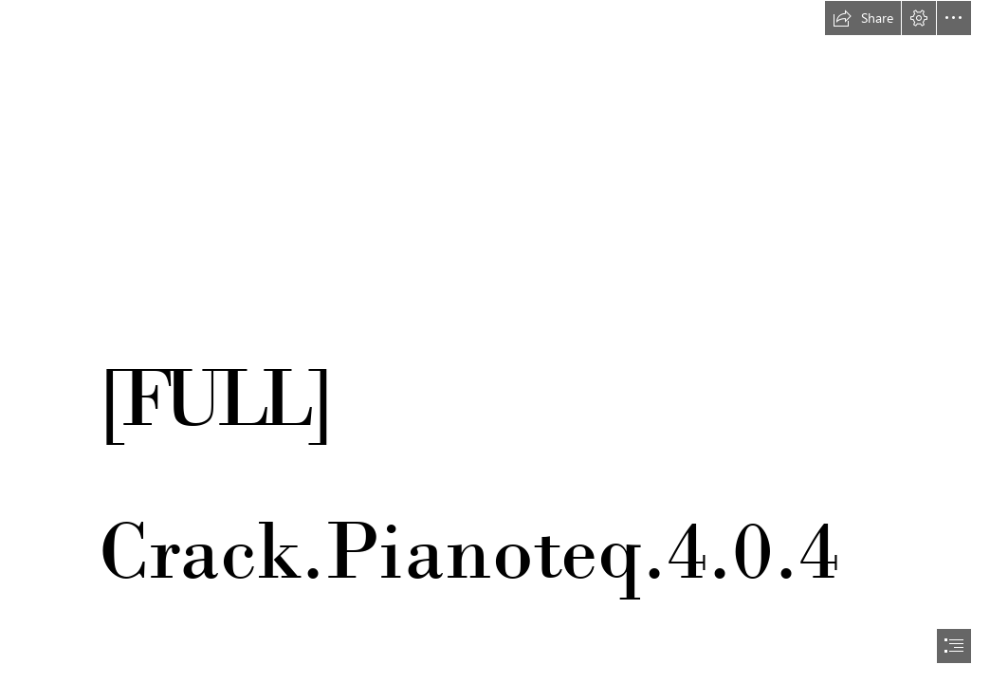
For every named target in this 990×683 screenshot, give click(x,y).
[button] (863, 18)
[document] (495, 341)
